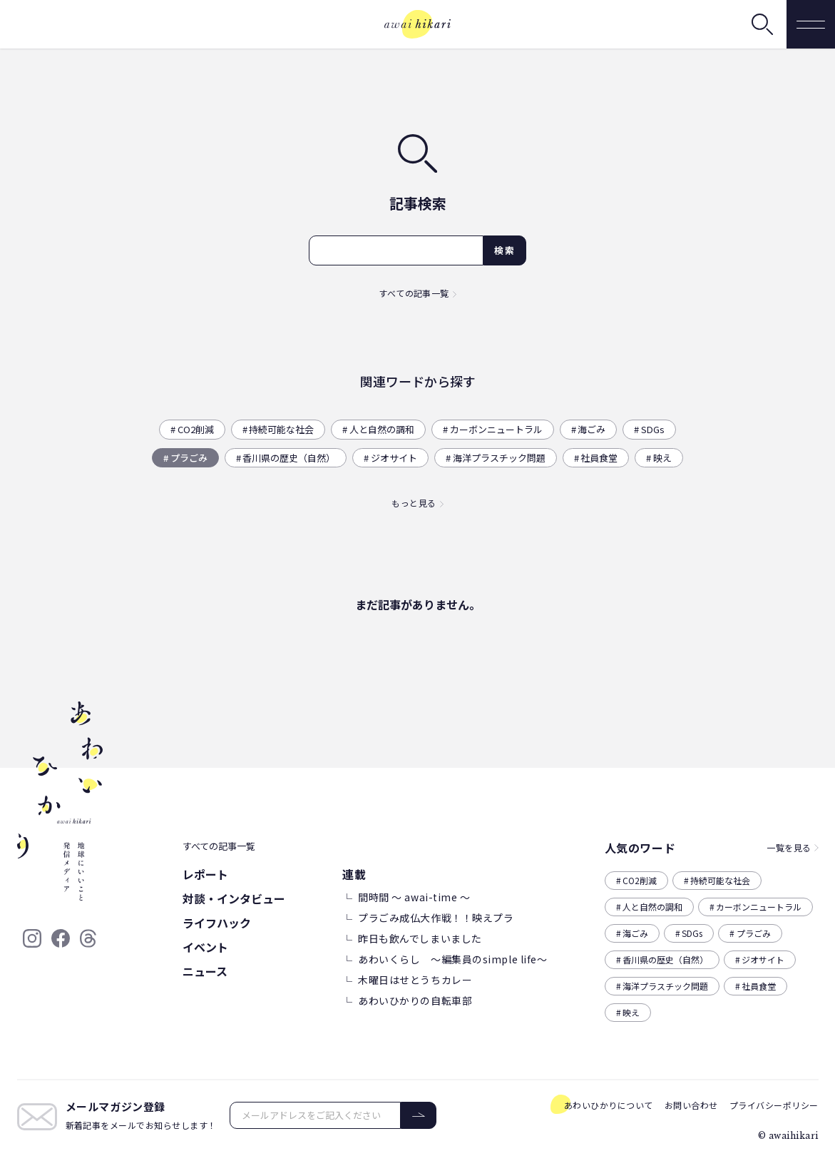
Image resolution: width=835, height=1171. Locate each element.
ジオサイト (394, 458)
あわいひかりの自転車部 (415, 1000)
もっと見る (413, 503)
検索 (504, 250)
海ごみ (591, 429)
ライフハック (217, 922)
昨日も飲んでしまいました (420, 938)
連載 (354, 874)
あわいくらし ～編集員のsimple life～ (452, 959)
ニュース (205, 971)
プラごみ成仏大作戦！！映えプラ (435, 918)
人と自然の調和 (381, 429)
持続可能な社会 (281, 429)
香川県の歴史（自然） (288, 458)
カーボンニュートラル (496, 429)
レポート (205, 874)
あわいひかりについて (608, 1105)
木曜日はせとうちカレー (415, 980)
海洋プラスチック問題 (499, 458)
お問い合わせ (691, 1105)
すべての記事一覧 (414, 293)
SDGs (653, 429)
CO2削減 (196, 429)
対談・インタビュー (234, 898)
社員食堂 (599, 458)
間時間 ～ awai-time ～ (414, 897)
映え (662, 458)
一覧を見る (789, 847)
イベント (205, 946)
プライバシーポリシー (774, 1105)
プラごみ (189, 458)
